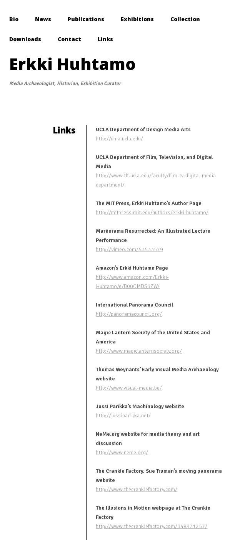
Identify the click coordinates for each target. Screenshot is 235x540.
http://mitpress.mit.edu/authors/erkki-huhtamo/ (152, 212)
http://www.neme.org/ (122, 452)
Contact (69, 39)
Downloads (25, 39)
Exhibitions (137, 19)
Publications (86, 19)
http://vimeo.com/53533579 (129, 249)
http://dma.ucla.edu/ (119, 138)
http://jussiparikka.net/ (123, 415)
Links (105, 39)
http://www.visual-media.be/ (129, 388)
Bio (13, 19)
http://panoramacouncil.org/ (129, 314)
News (43, 19)
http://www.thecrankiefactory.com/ (136, 489)
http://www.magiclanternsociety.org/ (139, 351)
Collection (185, 19)
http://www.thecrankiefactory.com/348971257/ (151, 526)
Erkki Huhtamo (72, 64)
